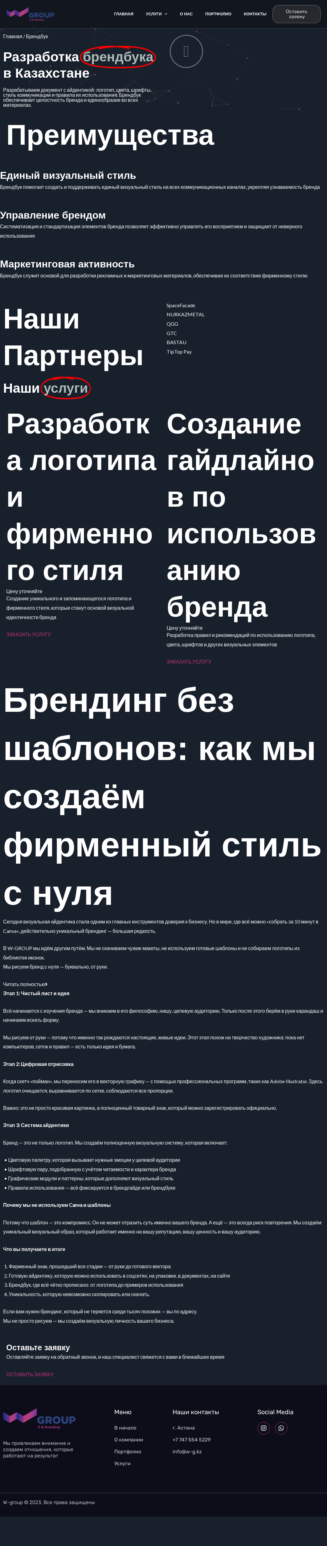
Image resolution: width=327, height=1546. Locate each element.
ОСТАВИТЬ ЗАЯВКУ (30, 1374)
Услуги (156, 14)
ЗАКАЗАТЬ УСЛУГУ (28, 634)
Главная (123, 14)
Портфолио (218, 14)
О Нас (186, 14)
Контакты (255, 14)
